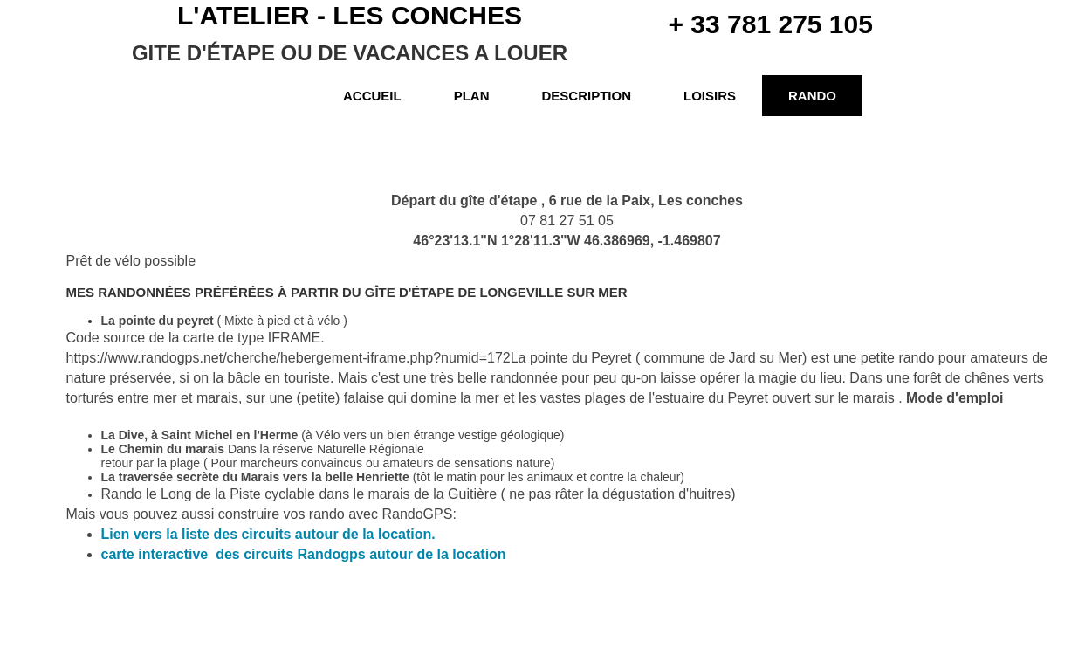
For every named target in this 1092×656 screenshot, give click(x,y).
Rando (812, 95)
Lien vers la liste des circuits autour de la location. (268, 534)
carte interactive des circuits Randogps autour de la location (303, 554)
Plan (472, 95)
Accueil (372, 95)
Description (586, 95)
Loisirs (709, 95)
